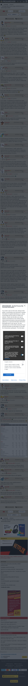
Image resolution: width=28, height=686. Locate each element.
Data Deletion (5, 380)
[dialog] (14, 343)
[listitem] (14, 333)
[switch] (22, 336)
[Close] (25, 306)
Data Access (14, 380)
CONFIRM (8, 374)
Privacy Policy (22, 380)
